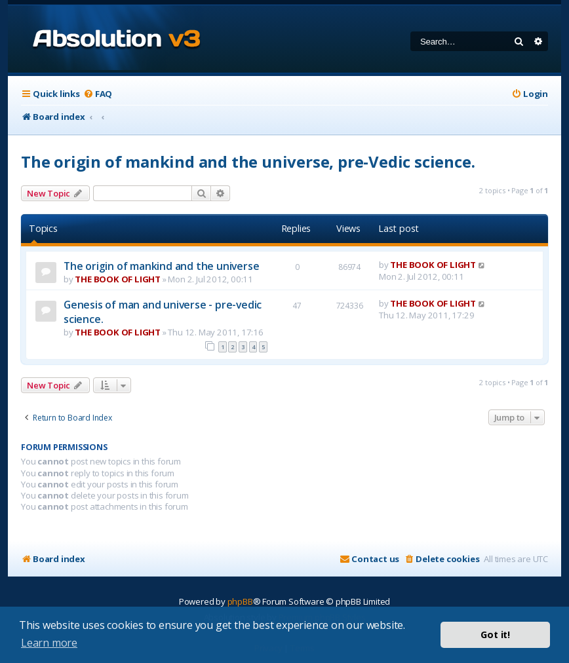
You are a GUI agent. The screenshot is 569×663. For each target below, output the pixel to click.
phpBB (240, 601)
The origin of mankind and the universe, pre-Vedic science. (248, 161)
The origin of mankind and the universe (161, 266)
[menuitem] (97, 94)
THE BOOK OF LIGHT (118, 279)
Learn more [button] (49, 642)
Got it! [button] (495, 634)
